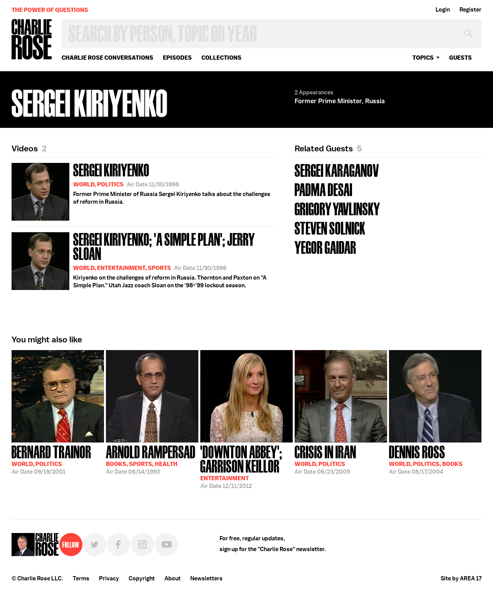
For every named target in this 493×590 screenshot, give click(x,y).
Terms (81, 578)
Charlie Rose (32, 40)
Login (443, 9)
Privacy (109, 578)
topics (423, 57)
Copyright (142, 578)
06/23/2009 (325, 459)
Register (470, 9)
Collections (221, 57)
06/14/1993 (151, 459)
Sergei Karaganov (337, 170)
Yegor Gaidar (325, 247)
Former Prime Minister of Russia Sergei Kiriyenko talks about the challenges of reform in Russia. (141, 190)
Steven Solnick (330, 227)
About (172, 578)
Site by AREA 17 (461, 578)
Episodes (177, 57)
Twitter (94, 544)
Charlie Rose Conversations (107, 57)
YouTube (166, 544)
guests (460, 57)
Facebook (118, 544)
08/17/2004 (426, 459)
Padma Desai (323, 189)
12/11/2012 (246, 466)
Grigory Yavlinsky (337, 208)
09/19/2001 (51, 459)
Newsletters (206, 578)
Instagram (142, 544)
